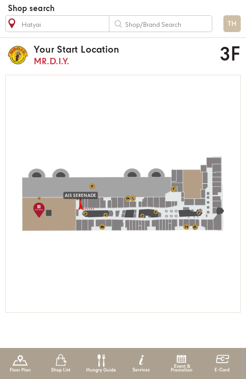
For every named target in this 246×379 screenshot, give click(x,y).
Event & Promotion (181, 363)
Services (141, 363)
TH (232, 24)
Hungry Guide (100, 363)
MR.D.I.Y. (110, 55)
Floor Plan (20, 363)
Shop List (60, 363)
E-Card (222, 363)
